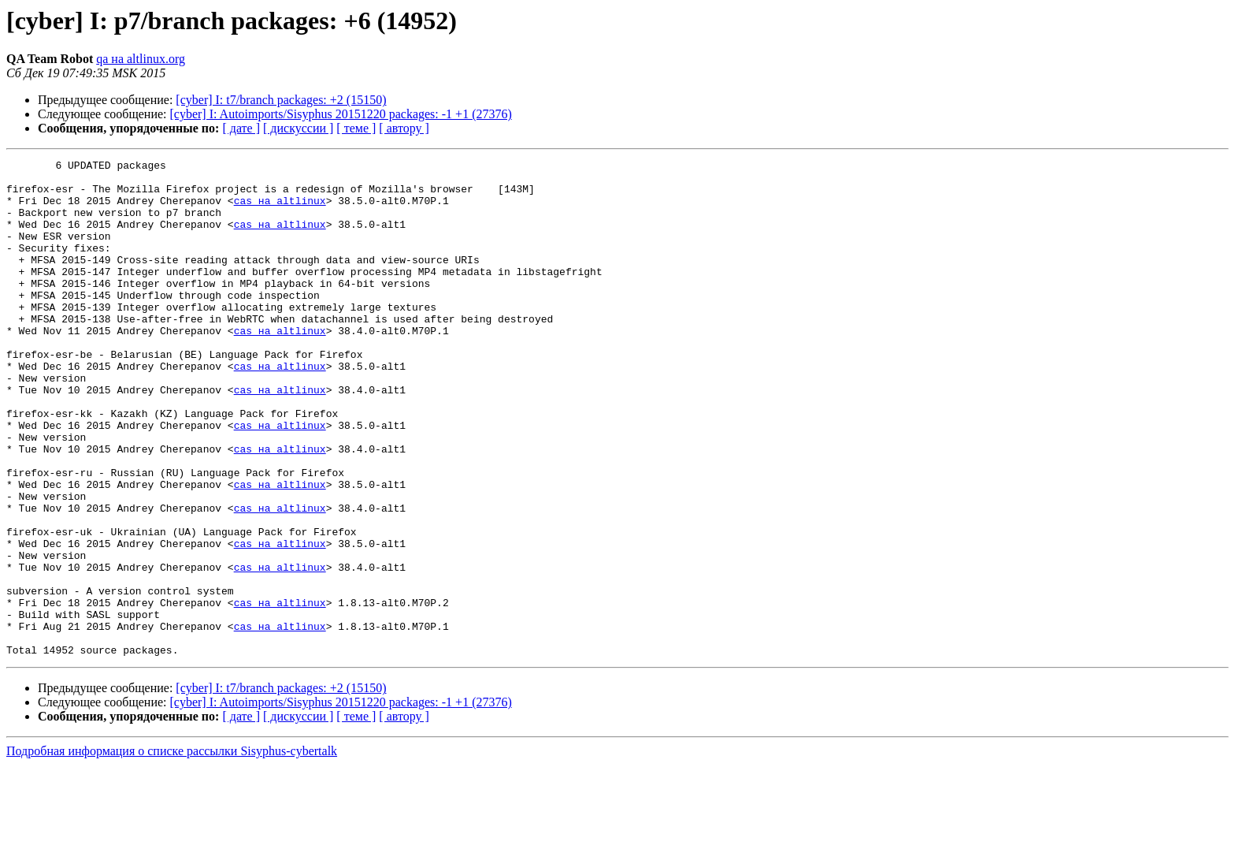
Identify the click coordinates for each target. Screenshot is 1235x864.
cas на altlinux (280, 210)
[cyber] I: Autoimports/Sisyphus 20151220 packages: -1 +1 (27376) (341, 114)
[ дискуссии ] (298, 128)
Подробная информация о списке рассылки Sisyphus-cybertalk (171, 850)
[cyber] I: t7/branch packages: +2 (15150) (281, 99)
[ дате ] (241, 128)
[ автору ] (403, 128)
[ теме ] (356, 128)
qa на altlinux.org (140, 58)
